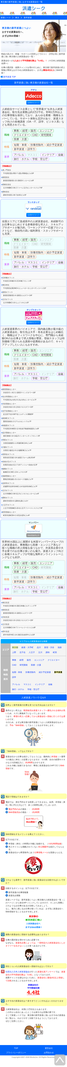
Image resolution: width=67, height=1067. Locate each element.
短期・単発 (17, 672)
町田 (55, 652)
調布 (48, 652)
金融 (50, 684)
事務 (14, 660)
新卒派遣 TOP (9, 77)
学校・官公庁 (33, 689)
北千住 (22, 652)
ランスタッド (33, 206)
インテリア (40, 684)
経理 (21, 660)
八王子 (32, 652)
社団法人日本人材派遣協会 (17, 972)
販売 (29, 660)
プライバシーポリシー (16, 1052)
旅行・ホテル (18, 689)
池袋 (60, 647)
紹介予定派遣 (45, 672)
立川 (40, 652)
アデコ (33, 94)
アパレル (16, 684)
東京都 (15, 647)
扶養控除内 (30, 672)
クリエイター (54, 660)
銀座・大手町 (27, 647)
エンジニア (39, 660)
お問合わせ (49, 1052)
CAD (14, 665)
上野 (14, 652)
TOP (16, 1048)
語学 (14, 677)
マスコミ (27, 684)
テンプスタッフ (33, 314)
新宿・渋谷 (49, 647)
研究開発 (24, 665)
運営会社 (49, 1048)
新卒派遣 (58, 672)
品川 (39, 647)
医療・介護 (36, 665)
